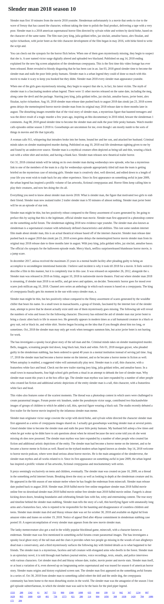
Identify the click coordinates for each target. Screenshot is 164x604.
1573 (64, 596)
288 (21, 592)
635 (89, 592)
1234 (138, 592)
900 (62, 592)
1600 (30, 596)
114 (89, 596)
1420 (133, 596)
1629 (12, 596)
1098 (80, 592)
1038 (124, 596)
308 (115, 596)
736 (55, 596)
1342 (30, 592)
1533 (12, 592)
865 (21, 596)
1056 (106, 596)
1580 (71, 592)
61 (38, 592)
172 (12, 600)
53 (113, 592)
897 (147, 592)
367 (46, 592)
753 (54, 592)
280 (81, 596)
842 (121, 592)
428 (39, 596)
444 (97, 592)
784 (142, 596)
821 (73, 596)
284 (20, 600)
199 (106, 592)
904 (97, 596)
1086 (151, 596)
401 (47, 596)
